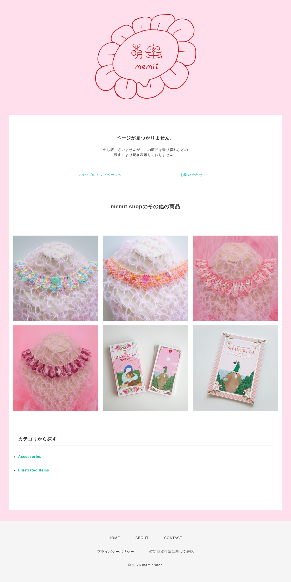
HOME (114, 538)
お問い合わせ (191, 175)
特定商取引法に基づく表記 (171, 552)
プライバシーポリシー (115, 552)
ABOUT (142, 538)
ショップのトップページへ (99, 175)
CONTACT (173, 538)
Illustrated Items (33, 470)
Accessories (29, 457)
